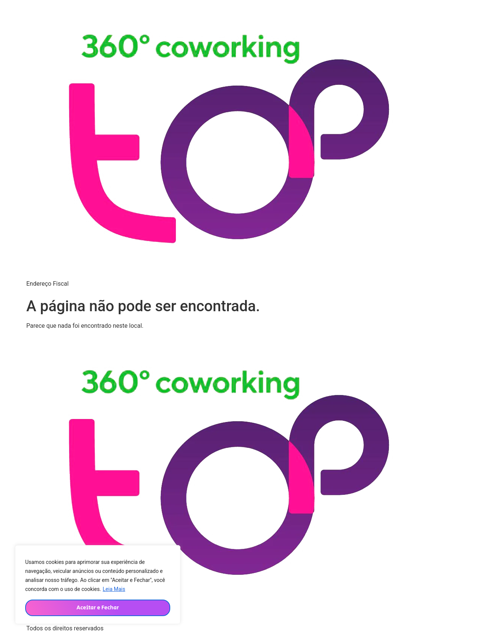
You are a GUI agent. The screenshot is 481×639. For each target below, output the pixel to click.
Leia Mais (114, 589)
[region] (97, 584)
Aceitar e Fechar (97, 608)
